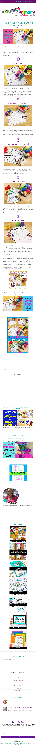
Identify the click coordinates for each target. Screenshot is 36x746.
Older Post (30, 364)
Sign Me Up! (18, 736)
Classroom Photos (18, 675)
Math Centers (18, 683)
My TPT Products (18, 685)
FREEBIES (18, 677)
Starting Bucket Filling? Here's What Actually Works (20, 700)
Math (18, 27)
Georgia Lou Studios (23, 743)
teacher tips (18, 690)
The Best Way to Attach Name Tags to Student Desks (20, 707)
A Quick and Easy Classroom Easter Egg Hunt (15, 438)
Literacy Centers (18, 680)
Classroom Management (18, 672)
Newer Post (6, 364)
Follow (18, 517)
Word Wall (18, 688)
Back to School (18, 670)
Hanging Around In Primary (10, 743)
